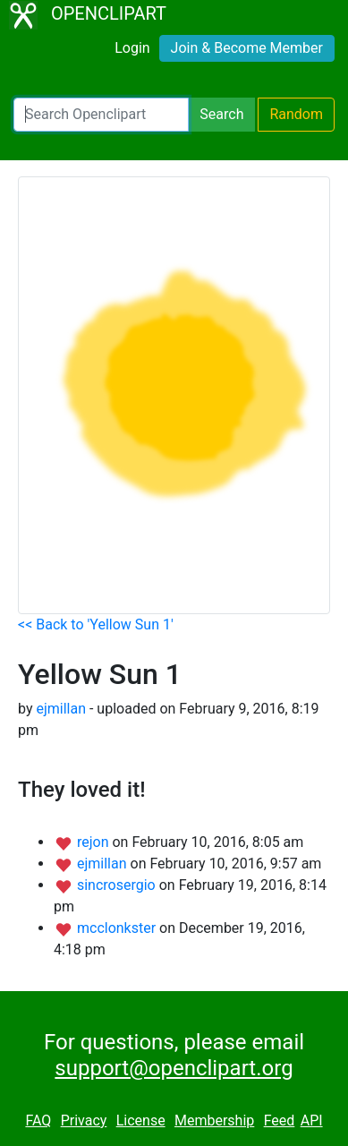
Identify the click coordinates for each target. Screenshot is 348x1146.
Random (296, 114)
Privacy (84, 1120)
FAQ (38, 1120)
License (141, 1120)
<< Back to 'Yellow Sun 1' (96, 624)
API (312, 1120)
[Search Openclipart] (101, 115)
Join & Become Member (247, 47)
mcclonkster (118, 927)
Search (221, 114)
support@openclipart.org (174, 1068)
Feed (279, 1120)
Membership (214, 1120)
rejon (95, 842)
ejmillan (61, 708)
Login (132, 47)
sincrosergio (118, 885)
